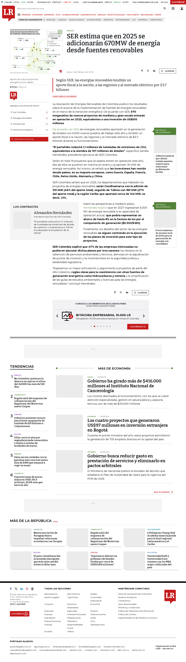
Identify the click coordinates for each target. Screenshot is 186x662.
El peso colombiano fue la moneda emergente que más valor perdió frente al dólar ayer (47, 560)
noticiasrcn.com (107, 650)
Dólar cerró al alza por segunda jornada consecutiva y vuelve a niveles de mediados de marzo (31, 441)
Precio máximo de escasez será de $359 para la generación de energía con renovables (164, 237)
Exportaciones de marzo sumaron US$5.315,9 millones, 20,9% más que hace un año (28, 481)
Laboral (18, 414)
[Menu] (19, 14)
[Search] (165, 8)
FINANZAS (26, 15)
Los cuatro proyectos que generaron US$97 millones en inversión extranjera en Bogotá (127, 425)
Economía (95, 604)
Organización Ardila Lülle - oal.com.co (166, 647)
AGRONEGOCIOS (88, 15)
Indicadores (49, 618)
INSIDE (158, 15)
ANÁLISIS (102, 15)
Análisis (93, 594)
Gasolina (62, 20)
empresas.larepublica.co (64, 647)
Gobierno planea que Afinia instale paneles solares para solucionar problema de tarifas (165, 164)
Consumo (48, 604)
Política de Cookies (127, 614)
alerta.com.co (138, 650)
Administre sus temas (22, 139)
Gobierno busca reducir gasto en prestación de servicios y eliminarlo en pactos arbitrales (126, 460)
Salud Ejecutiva (97, 624)
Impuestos (108, 20)
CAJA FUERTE (133, 15)
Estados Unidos (94, 20)
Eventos (94, 611)
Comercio (18, 473)
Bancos (17, 375)
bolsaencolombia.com (114, 647)
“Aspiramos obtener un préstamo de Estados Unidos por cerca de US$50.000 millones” (103, 560)
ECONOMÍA (37, 15)
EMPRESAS (49, 15)
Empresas (142, 20)
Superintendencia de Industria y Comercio (137, 618)
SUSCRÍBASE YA (138, 326)
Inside (93, 618)
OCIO (58, 15)
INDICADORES (146, 15)
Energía (17, 454)
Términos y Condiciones (129, 607)
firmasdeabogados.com (90, 647)
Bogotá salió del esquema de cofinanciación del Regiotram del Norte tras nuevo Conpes (30, 402)
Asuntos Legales (51, 597)
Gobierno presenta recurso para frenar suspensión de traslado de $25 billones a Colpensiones (29, 422)
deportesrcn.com (18, 653)
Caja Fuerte (72, 597)
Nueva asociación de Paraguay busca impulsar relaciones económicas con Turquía (48, 537)
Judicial (94, 553)
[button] (56, 316)
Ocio (92, 621)
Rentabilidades (123, 20)
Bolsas (17, 434)
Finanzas (48, 614)
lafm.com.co (123, 650)
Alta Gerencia (73, 594)
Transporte (20, 395)
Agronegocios (51, 594)
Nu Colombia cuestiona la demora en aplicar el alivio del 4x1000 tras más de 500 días (30, 382)
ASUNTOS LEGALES (116, 15)
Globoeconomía (98, 614)
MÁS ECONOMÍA (162, 492)
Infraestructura (74, 618)
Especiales (72, 611)
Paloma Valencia (76, 20)
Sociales (48, 631)
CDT (134, 20)
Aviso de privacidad (127, 604)
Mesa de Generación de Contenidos (135, 594)
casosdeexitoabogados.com (23, 650)
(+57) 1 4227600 (17, 604)
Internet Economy (52, 621)
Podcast (48, 624)
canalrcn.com (75, 650)
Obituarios (72, 621)
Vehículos (50, 20)
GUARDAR (167, 71)
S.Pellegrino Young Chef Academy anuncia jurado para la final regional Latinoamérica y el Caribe (161, 538)
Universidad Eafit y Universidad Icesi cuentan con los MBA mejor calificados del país (159, 562)
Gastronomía (153, 529)
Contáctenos (124, 601)
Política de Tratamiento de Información (136, 611)
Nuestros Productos (127, 597)
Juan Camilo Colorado (65, 96)
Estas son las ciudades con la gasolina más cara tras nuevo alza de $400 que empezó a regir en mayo (31, 461)
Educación (152, 553)
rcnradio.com (91, 650)
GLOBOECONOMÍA (70, 15)
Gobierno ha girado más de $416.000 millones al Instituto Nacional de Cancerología (124, 385)
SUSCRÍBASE (178, 2)
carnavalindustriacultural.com (52, 650)
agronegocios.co (42, 647)
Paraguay (38, 529)
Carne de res (156, 20)
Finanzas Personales (76, 614)
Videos (70, 631)
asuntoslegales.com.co (20, 647)
